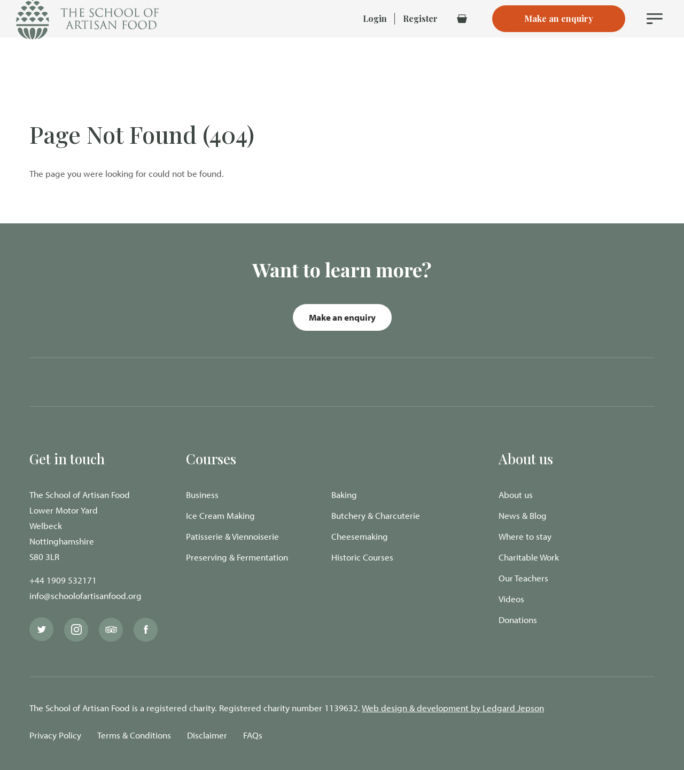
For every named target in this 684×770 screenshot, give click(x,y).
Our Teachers (523, 578)
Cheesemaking (359, 536)
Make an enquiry (342, 317)
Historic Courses (362, 557)
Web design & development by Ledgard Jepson (453, 707)
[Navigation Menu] (654, 37)
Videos (511, 598)
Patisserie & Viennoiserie (232, 536)
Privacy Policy (55, 735)
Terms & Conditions (134, 735)
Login (375, 37)
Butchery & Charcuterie (375, 515)
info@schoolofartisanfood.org (85, 595)
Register (420, 37)
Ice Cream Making (220, 515)
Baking (344, 494)
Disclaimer (207, 735)
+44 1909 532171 (63, 580)
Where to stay (525, 536)
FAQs (252, 735)
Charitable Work (529, 557)
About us (516, 494)
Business (202, 494)
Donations (518, 619)
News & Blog (523, 515)
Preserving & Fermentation (237, 557)
